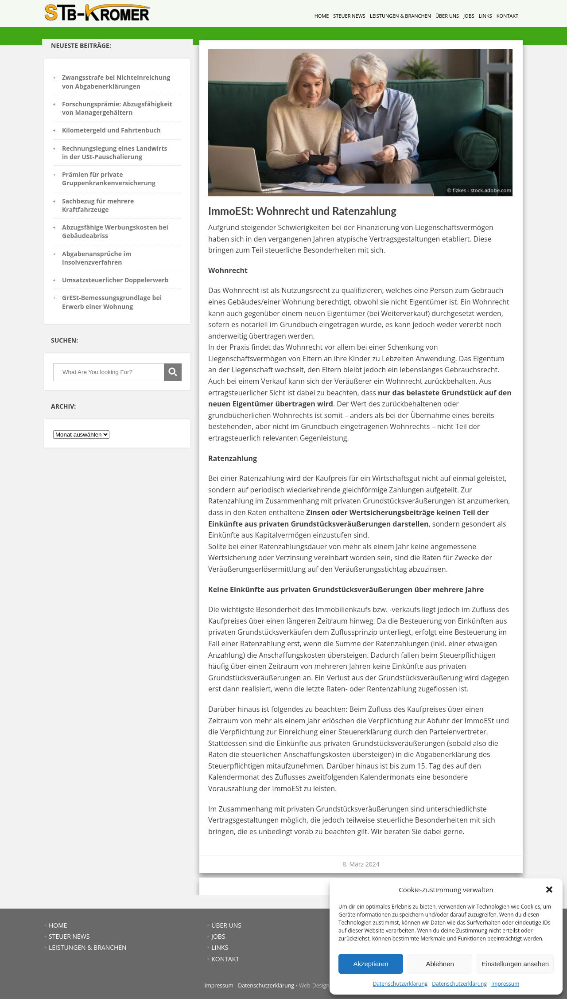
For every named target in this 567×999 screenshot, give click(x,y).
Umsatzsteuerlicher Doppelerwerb (115, 280)
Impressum (505, 983)
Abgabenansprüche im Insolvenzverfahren (97, 258)
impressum (219, 985)
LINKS (485, 15)
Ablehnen (440, 964)
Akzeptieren (370, 964)
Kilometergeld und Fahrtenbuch (111, 130)
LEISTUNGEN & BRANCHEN (400, 15)
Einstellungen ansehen (515, 964)
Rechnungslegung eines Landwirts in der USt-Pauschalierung (114, 152)
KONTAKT (507, 15)
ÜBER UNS (447, 15)
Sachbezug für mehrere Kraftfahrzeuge (98, 205)
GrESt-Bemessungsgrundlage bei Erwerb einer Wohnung (112, 301)
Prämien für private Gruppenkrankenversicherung (108, 178)
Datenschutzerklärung (400, 983)
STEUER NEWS (349, 15)
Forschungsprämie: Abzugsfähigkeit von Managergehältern (117, 108)
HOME (322, 15)
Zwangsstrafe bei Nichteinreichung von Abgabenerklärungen (116, 81)
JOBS (468, 15)
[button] (549, 889)
